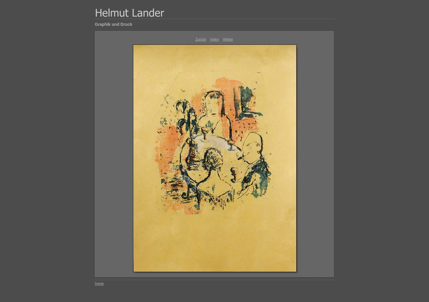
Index (214, 39)
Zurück (200, 39)
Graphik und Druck (113, 24)
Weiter (228, 39)
